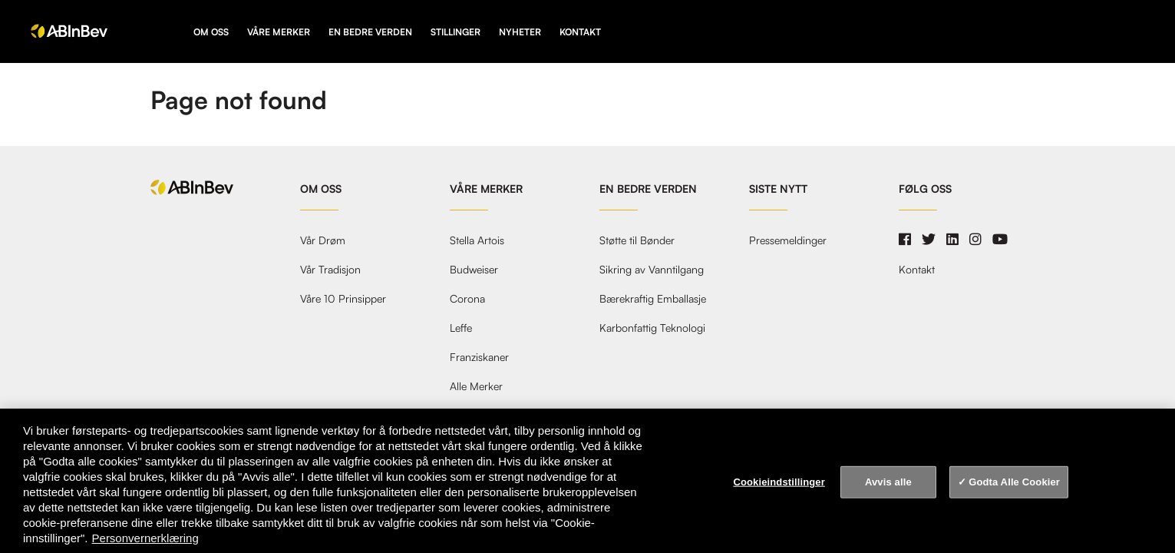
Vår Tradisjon (330, 269)
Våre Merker (278, 32)
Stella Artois (477, 240)
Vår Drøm (322, 240)
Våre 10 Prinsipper (343, 299)
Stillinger (455, 32)
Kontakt (580, 32)
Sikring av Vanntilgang (651, 269)
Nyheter (520, 32)
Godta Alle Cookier (1014, 482)
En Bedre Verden (370, 32)
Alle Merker (476, 386)
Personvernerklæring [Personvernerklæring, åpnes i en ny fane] (145, 538)
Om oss (211, 32)
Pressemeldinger (788, 240)
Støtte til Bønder (637, 240)
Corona (467, 299)
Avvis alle (888, 482)
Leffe (461, 328)
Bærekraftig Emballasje (652, 299)
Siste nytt (778, 189)
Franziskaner (479, 357)
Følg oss (925, 189)
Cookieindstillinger (778, 482)
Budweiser (474, 269)
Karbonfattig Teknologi (652, 328)
